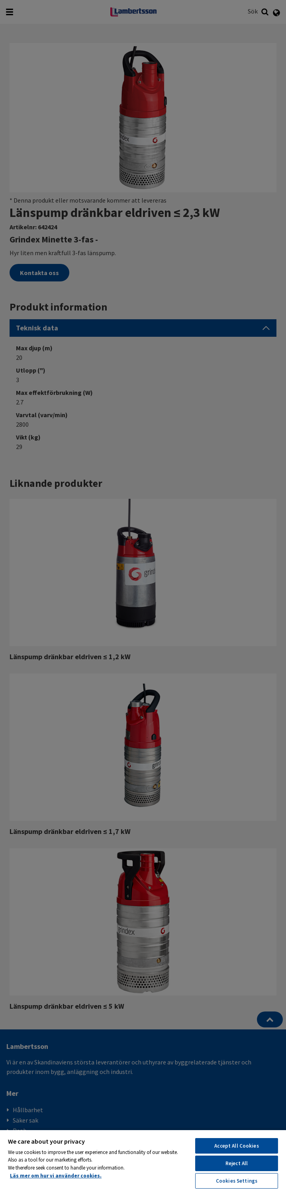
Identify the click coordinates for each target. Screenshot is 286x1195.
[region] (143, 1162)
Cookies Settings (236, 1180)
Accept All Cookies (236, 1145)
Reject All (236, 1163)
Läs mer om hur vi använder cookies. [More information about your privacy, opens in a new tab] (56, 1175)
